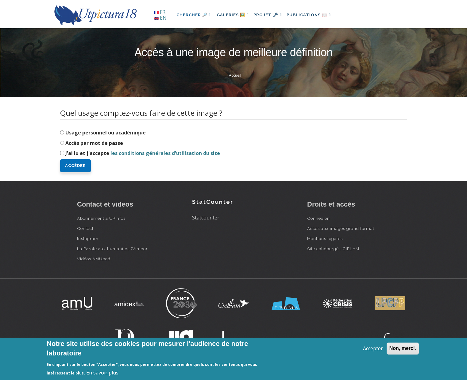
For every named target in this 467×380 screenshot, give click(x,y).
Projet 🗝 (271, 15)
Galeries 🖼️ (234, 15)
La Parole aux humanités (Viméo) (112, 248)
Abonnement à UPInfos (101, 218)
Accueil (235, 75)
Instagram (87, 238)
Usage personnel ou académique (105, 132)
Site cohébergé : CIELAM (333, 248)
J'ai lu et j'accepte (142, 153)
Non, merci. (402, 348)
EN (160, 17)
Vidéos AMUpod (93, 258)
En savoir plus (102, 372)
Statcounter (205, 217)
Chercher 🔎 (193, 15)
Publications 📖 (315, 15)
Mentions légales (325, 238)
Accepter (373, 348)
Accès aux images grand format (340, 228)
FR (159, 12)
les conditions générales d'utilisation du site (165, 153)
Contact (85, 228)
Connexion (318, 218)
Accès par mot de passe (94, 143)
